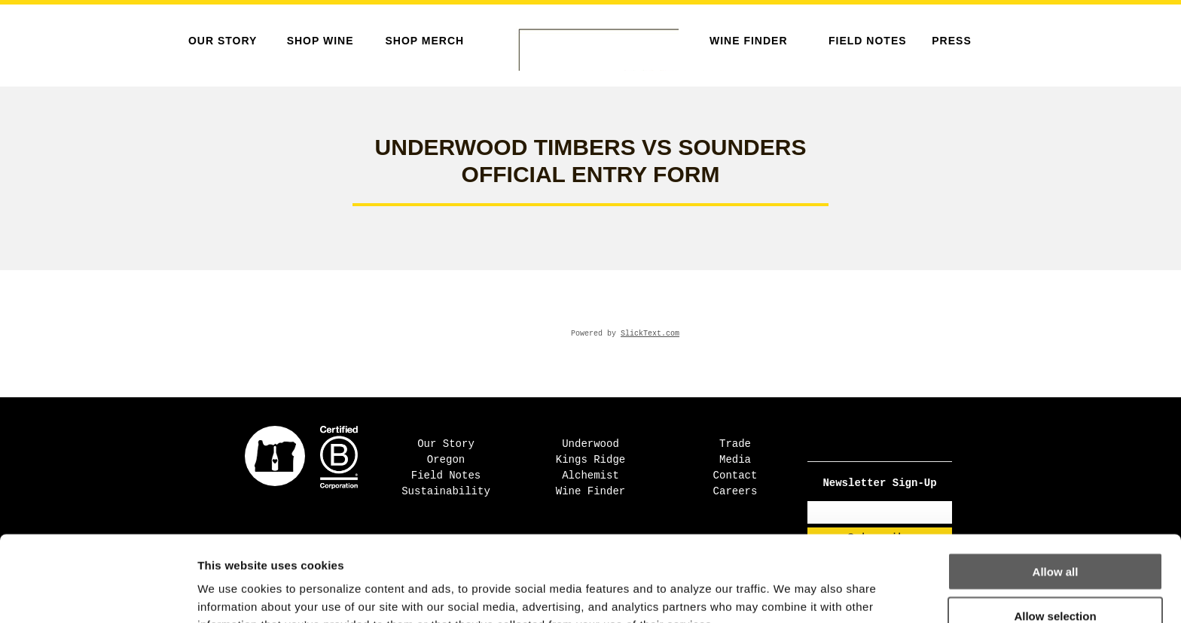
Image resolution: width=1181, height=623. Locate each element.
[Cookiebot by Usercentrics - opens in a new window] (97, 593)
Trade (735, 444)
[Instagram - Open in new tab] (875, 444)
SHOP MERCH (424, 41)
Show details (790, 593)
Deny (1056, 579)
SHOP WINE (320, 41)
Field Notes (868, 41)
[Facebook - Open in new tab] (865, 444)
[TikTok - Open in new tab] (885, 444)
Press (951, 41)
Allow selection (1055, 535)
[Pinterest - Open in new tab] (894, 444)
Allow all (1056, 491)
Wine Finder (749, 41)
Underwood (590, 444)
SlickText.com (650, 334)
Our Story (222, 41)
